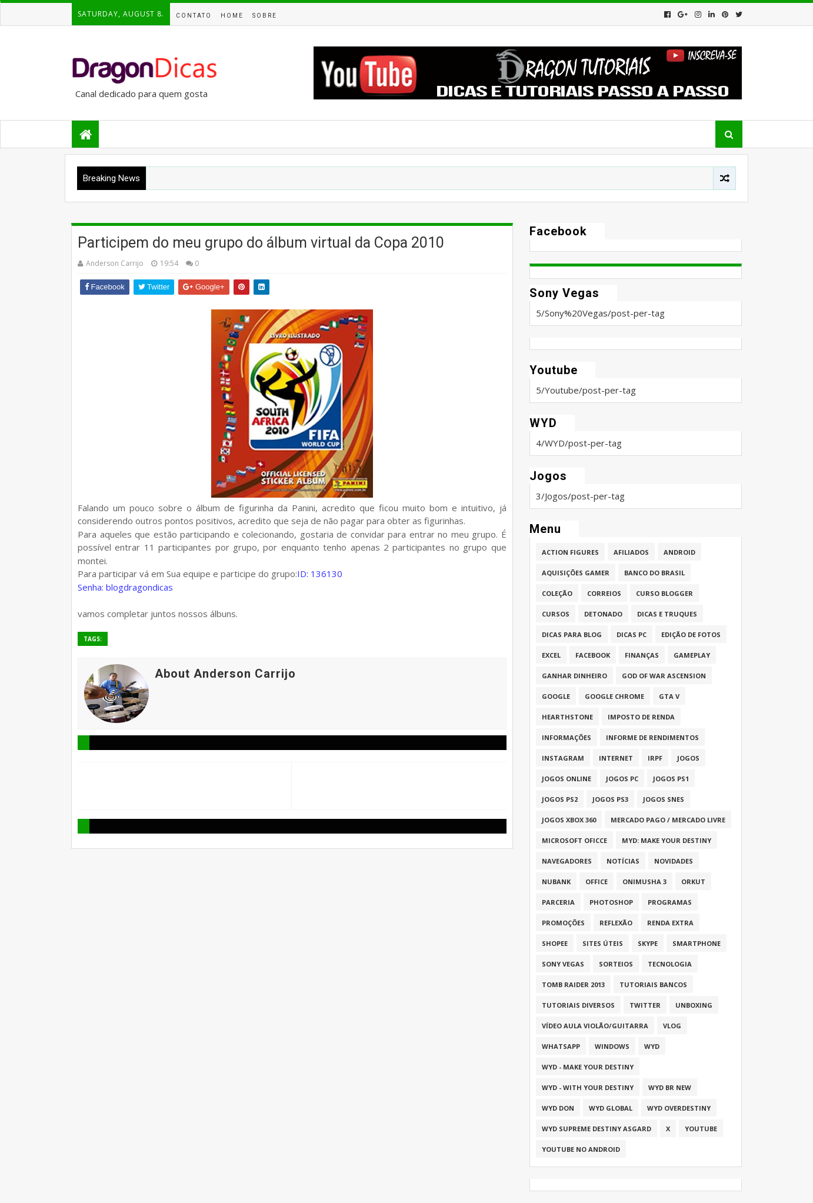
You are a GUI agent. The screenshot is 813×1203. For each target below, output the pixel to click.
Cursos (555, 613)
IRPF (655, 758)
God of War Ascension (664, 675)
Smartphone (696, 943)
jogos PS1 (671, 778)
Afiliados (631, 552)
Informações (566, 737)
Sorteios (616, 963)
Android (679, 552)
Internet (616, 758)
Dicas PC (632, 634)
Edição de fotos (691, 634)
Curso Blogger (664, 593)
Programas (670, 902)
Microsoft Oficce (574, 840)
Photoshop (611, 902)
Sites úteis (602, 943)
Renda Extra (670, 922)
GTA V (669, 696)
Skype (648, 943)
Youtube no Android (581, 1149)
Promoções (563, 922)
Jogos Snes (663, 799)
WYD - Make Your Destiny (588, 1066)
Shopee (555, 943)
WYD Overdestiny (679, 1108)
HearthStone (567, 716)
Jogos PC (622, 778)
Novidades (673, 861)
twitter (645, 1005)
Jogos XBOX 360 (569, 819)
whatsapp (561, 1046)
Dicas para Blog (572, 634)
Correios (604, 593)
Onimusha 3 (644, 881)
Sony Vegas (563, 963)
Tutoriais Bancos (653, 984)
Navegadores (567, 861)
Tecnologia (670, 963)
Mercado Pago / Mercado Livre (668, 819)
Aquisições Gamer (575, 572)
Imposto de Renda (641, 716)
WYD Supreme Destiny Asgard (596, 1128)
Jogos (688, 758)
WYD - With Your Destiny (588, 1087)
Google (556, 696)
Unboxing (693, 1005)
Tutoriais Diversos (578, 1005)
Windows (612, 1046)
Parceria (558, 902)
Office (596, 881)
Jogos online (566, 778)
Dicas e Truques (667, 613)
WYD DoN (558, 1108)
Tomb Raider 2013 (573, 984)
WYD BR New (669, 1087)
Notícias (623, 861)
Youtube (701, 1128)
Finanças (642, 655)
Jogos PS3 (610, 799)
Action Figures (570, 552)
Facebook (592, 655)
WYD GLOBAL (610, 1108)
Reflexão (615, 922)
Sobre (264, 15)
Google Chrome (614, 696)
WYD (651, 1046)
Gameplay (692, 655)
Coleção (557, 593)
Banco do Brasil (654, 572)
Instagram (563, 758)
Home (232, 15)
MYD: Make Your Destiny (666, 840)
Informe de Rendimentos (652, 737)
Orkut (693, 881)
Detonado (603, 613)
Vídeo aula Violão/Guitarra (595, 1025)
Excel (551, 655)
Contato (194, 15)
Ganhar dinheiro (574, 675)
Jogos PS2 (560, 799)
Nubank (556, 881)
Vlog (672, 1025)
